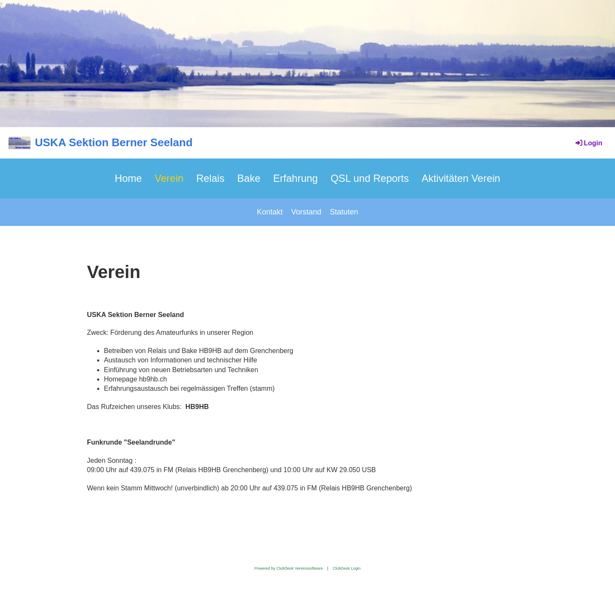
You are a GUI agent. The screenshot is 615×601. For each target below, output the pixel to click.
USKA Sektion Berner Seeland (114, 142)
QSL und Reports (369, 178)
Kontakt (269, 212)
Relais (210, 178)
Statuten (344, 212)
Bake (248, 178)
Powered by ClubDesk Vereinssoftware (288, 568)
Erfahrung (295, 178)
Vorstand (306, 212)
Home (128, 178)
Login (588, 143)
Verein (169, 178)
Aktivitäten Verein (461, 178)
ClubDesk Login (347, 568)
